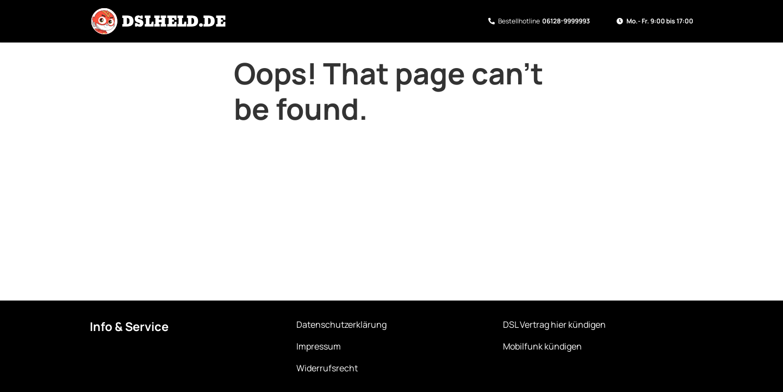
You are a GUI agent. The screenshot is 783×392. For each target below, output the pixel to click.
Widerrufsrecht (327, 368)
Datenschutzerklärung (341, 324)
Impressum (318, 346)
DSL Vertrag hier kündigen (554, 324)
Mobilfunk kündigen (542, 346)
